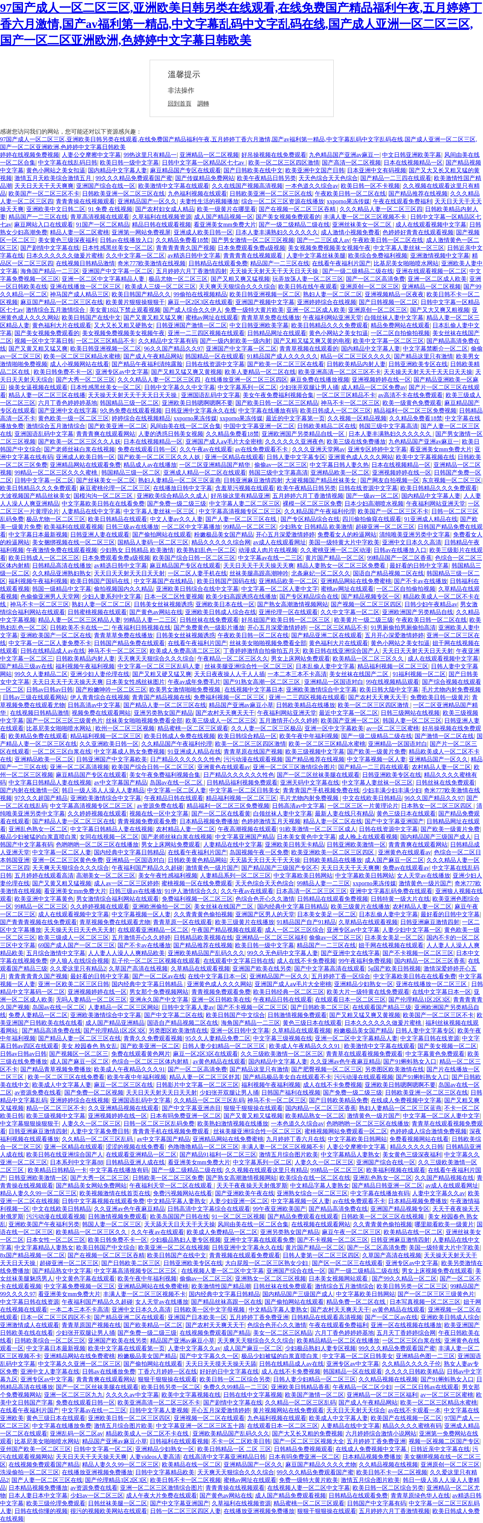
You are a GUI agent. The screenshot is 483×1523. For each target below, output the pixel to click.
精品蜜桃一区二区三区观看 (192, 728)
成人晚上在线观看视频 (368, 837)
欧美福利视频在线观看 (395, 1170)
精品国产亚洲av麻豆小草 (241, 705)
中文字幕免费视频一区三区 (79, 1286)
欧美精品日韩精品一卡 (57, 1170)
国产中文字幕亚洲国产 (394, 821)
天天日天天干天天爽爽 (44, 186)
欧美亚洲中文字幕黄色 (44, 899)
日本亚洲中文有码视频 (376, 170)
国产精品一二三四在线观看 (395, 178)
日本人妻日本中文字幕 (38, 1495)
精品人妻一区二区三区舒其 (204, 1077)
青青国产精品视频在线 (161, 697)
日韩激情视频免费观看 (297, 1015)
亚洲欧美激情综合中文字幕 (321, 689)
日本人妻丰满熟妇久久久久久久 (276, 232)
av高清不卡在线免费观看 (410, 395)
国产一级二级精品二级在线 (294, 224)
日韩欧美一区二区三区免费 (167, 1178)
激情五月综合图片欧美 (288, 1154)
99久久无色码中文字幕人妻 (282, 953)
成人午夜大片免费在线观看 (161, 1495)
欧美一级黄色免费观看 (412, 403)
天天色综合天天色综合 (328, 178)
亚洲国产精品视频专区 (399, 1209)
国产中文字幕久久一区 (209, 1356)
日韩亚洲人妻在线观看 (99, 534)
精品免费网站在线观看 (400, 325)
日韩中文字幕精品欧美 (164, 1472)
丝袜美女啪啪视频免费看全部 (267, 643)
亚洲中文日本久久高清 (411, 542)
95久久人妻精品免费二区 (218, 1038)
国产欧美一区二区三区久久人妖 (79, 441)
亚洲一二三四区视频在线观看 (206, 333)
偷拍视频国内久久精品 (123, 589)
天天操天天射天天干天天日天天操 (274, 271)
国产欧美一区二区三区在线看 (285, 364)
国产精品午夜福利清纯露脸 (147, 364)
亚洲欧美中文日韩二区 (55, 209)
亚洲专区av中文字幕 (121, 372)
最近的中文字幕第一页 (295, 418)
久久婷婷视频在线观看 (97, 813)
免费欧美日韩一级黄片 (439, 697)
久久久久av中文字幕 (132, 1395)
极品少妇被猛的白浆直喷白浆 (38, 837)
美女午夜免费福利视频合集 (278, 395)
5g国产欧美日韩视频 (394, 968)
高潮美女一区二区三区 (105, 875)
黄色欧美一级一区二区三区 (73, 418)
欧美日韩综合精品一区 (247, 736)
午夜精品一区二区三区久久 (232, 658)
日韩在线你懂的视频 (41, 1511)
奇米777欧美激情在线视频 (152, 263)
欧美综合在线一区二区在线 (314, 1178)
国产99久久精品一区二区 (404, 1278)
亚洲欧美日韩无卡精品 (294, 844)
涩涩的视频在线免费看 (135, 1147)
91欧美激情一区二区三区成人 (317, 829)
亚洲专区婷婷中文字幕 (377, 449)
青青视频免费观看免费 (147, 821)
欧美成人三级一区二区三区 (160, 286)
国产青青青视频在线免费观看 (38, 922)
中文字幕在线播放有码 (267, 410)
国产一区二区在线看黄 (221, 813)
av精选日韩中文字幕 (194, 255)
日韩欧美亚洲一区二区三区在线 (123, 193)
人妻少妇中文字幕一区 (411, 930)
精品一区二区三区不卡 (55, 1108)
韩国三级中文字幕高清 (388, 426)
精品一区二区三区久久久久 (355, 356)
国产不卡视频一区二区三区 (417, 953)
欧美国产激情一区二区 (314, 1395)
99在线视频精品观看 (392, 682)
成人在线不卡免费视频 (306, 961)
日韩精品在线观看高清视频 (326, 1317)
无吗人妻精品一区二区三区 (91, 999)
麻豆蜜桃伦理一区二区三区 (114, 488)
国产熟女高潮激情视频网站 (292, 604)
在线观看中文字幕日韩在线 (238, 961)
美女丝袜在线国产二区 (359, 674)
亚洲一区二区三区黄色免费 (67, 860)
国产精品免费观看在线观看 (303, 1216)
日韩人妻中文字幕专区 (296, 457)
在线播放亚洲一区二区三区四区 (246, 379)
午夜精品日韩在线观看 (173, 798)
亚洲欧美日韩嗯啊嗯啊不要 (197, 403)
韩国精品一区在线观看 (214, 356)
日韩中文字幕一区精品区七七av (204, 162)
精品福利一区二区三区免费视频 (415, 410)
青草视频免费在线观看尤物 (114, 922)
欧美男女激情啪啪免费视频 (185, 689)
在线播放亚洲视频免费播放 (97, 1472)
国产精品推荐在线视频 (418, 193)
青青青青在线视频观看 (253, 255)
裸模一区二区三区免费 (312, 503)
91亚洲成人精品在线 (431, 519)
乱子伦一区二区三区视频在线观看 (156, 961)
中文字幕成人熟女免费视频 (129, 751)
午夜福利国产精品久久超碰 (147, 868)
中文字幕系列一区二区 (247, 387)
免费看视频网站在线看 (419, 1139)
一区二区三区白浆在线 (61, 751)
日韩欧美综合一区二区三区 (49, 1340)
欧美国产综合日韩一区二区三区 (194, 558)
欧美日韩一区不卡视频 (370, 186)
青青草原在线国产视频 (253, 751)
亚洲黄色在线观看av (223, 767)
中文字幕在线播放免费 (61, 1426)
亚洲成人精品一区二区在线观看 (204, 472)
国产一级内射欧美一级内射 (235, 341)
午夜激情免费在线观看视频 (61, 550)
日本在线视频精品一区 (413, 162)
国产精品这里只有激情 (423, 356)
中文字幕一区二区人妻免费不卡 (49, 643)
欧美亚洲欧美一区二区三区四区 (333, 852)
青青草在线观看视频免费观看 (364, 1054)
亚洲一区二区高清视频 (79, 767)
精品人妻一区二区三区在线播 (46, 395)
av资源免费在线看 (160, 806)
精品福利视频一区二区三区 (392, 666)
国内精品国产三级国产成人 (435, 837)
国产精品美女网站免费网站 (91, 1185)
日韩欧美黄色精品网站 (197, 860)
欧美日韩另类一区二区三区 (412, 1286)
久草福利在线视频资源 (161, 217)
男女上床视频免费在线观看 (437, 1271)
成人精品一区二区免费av (373, 387)
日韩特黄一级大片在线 (400, 899)
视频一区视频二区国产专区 (444, 1441)
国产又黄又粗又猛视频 (61, 883)
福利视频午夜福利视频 (38, 581)
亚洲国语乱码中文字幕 (210, 395)
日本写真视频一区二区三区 (425, 1302)
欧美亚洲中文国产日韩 (314, 170)
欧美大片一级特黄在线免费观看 (368, 992)
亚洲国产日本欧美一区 (197, 1317)
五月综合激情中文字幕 (55, 953)
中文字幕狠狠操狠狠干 (29, 1123)
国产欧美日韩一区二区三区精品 (276, 403)
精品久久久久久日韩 (416, 1147)
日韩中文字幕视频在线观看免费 (103, 1201)
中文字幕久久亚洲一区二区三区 (79, 1364)
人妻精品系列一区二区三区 (235, 875)
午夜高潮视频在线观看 (247, 829)
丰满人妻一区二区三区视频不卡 (365, 217)
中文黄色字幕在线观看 (85, 1278)
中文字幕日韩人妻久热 (339, 465)
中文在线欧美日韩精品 (372, 798)
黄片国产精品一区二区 (334, 558)
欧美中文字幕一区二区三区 (388, 341)
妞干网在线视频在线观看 (391, 945)
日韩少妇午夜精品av (430, 604)
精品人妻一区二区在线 (332, 821)
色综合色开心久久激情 (265, 899)
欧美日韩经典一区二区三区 (288, 992)
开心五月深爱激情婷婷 (285, 534)
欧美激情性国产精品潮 (221, 1286)
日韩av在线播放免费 (108, 1371)
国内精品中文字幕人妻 (117, 170)
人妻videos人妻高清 (154, 1457)
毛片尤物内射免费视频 (451, 689)
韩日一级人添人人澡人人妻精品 (103, 790)
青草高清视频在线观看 (99, 217)
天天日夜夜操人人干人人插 (229, 674)
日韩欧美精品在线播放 (305, 705)
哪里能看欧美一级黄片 (444, 1224)
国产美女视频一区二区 (447, 1046)
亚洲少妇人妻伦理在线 (99, 674)
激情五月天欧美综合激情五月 (53, 178)
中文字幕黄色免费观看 (435, 1054)
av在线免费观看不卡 (262, 449)
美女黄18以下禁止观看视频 (124, 310)
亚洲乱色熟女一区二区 (38, 829)
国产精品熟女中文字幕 (61, 1271)
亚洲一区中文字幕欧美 (334, 728)
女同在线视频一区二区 (109, 837)
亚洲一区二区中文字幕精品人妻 (104, 279)
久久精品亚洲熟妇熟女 (61, 573)
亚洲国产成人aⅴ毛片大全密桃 (224, 441)
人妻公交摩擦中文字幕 (91, 155)
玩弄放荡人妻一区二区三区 (307, 279)
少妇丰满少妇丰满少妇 (391, 790)
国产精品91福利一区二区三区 (218, 1154)
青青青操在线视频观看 (85, 201)
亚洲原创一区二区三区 (369, 286)
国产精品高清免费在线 (51, 1030)
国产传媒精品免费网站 (204, 178)
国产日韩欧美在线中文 (253, 170)
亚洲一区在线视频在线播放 (406, 1325)
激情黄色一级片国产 (212, 868)
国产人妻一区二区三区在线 (241, 519)
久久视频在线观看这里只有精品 (266, 1170)
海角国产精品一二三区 (49, 271)
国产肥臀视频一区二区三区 (326, 1069)
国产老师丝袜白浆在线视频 (79, 449)
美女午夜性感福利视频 (167, 875)
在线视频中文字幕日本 (253, 689)
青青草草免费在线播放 (270, 317)
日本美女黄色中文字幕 (306, 837)
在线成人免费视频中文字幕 (406, 1100)
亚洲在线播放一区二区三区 (86, 286)
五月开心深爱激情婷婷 (394, 635)
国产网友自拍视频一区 (389, 480)
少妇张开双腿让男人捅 (309, 387)
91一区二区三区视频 (238, 1216)
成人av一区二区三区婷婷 (126, 883)
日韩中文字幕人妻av (187, 1007)
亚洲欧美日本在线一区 (225, 604)
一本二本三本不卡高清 (297, 674)
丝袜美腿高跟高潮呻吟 (259, 573)
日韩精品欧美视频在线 (203, 937)
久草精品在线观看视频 (368, 922)
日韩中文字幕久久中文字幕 (179, 387)
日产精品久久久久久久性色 (185, 759)
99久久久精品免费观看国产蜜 (133, 178)
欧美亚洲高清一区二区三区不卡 (339, 372)
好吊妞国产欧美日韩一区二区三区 (286, 620)
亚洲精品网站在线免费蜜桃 (355, 581)
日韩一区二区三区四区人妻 (185, 1511)
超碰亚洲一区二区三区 (385, 527)
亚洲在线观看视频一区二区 (431, 271)
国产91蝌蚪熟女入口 (409, 1061)
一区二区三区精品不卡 (105, 341)
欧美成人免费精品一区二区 (222, 1232)
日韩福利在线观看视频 (179, 1441)
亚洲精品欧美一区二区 (340, 472)
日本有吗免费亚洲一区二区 (185, 1116)
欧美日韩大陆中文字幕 (389, 689)
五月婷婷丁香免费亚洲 (259, 1317)
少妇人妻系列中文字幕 (111, 596)
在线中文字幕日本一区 (217, 976)
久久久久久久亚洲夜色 (294, 441)
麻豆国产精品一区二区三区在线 (61, 302)
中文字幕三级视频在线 (282, 1038)
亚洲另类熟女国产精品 (163, 713)
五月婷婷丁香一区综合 (340, 976)
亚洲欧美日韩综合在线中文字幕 (197, 589)
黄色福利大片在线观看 (61, 325)
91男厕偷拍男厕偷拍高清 (403, 627)
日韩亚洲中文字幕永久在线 (200, 410)
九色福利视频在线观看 (197, 193)
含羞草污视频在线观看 (244, 488)
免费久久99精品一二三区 (235, 1387)
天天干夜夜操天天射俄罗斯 (252, 1185)
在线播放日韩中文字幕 (182, 488)
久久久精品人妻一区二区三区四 (381, 209)
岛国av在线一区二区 (177, 782)
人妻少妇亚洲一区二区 (238, 1201)
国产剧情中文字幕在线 (49, 248)
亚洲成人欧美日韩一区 (203, 232)
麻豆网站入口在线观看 (43, 224)
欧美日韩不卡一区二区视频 (391, 1472)
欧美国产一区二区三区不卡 (43, 193)
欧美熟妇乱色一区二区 (206, 550)
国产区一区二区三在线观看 (347, 1263)
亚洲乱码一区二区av (76, 1433)
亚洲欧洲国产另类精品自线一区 (304, 434)
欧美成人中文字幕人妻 (61, 1085)
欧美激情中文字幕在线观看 (173, 186)
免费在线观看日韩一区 (147, 449)
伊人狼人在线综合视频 (79, 961)
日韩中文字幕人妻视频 (158, 1410)
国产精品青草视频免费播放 (55, 1069)
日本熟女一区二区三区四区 (437, 806)
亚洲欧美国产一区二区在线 (55, 635)
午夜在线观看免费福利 (402, 201)
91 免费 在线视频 (110, 209)
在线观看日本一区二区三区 (350, 999)
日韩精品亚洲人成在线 (135, 1162)
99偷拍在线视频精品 (200, 294)
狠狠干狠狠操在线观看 (253, 1108)
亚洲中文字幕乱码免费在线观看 (391, 891)
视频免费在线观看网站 (101, 713)
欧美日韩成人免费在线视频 (179, 736)
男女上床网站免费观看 (300, 658)
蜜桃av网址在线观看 (212, 317)
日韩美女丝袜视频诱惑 (163, 604)
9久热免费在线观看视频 (131, 410)
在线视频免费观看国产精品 (215, 1333)
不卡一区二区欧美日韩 (241, 1441)
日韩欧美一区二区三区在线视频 (383, 1216)
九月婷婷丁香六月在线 (295, 1139)
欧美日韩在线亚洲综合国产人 (341, 651)
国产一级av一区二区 (372, 496)
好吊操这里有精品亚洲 (240, 496)
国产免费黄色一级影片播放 (209, 627)
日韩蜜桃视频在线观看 (97, 612)
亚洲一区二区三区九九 (73, 1395)
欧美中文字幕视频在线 (425, 457)
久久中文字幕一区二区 (135, 255)
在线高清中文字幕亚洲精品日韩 (224, 1457)
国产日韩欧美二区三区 (320, 1007)
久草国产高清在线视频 (138, 968)
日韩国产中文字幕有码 (376, 1503)
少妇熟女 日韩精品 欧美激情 (316, 527)
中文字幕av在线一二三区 (270, 558)
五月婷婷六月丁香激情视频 (307, 496)
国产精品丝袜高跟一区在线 (226, 1302)
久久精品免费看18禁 (182, 240)
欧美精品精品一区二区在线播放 (338, 1340)
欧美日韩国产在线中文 (91, 317)
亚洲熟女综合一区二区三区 (312, 1193)
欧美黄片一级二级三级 (363, 620)
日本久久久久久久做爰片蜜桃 (64, 255)
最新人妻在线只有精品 (344, 813)
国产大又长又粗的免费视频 (307, 1433)
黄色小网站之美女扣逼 (55, 170)
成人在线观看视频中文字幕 (430, 224)
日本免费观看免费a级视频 (251, 248)
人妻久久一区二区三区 (91, 1123)
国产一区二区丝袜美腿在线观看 (318, 775)
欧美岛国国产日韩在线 (179, 1216)
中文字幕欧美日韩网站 (303, 875)
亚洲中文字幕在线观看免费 (259, 1240)
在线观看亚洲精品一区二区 (153, 930)
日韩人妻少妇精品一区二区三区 (224, 1046)
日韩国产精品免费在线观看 (129, 643)
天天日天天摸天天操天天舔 (221, 1364)
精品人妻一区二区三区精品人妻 (79, 620)
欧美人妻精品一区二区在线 (260, 372)
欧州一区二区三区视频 (124, 728)
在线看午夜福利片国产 (341, 263)
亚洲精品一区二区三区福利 (270, 937)
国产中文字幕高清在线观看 (329, 968)
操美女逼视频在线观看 (38, 387)
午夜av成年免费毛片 (194, 682)
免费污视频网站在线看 (182, 1193)
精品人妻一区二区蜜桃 (79, 232)
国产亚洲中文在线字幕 (67, 410)
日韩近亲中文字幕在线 (440, 1449)
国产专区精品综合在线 (310, 519)
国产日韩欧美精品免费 (338, 1100)
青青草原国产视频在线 (91, 1325)
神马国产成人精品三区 (79, 294)
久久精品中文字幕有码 (167, 341)
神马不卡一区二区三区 (350, 403)
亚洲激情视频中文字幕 (439, 255)
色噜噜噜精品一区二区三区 (203, 1147)
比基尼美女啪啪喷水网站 (406, 263)
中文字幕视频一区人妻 (376, 759)
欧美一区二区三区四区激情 (283, 162)
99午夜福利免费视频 (365, 961)
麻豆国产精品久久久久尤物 (320, 1464)
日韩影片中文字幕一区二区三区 (197, 1085)
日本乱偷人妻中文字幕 (325, 666)
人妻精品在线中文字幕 (91, 511)
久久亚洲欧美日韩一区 (109, 744)
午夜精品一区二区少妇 (362, 1387)
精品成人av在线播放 (149, 465)
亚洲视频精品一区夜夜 (394, 294)
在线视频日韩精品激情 (85, 263)
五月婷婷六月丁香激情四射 (191, 271)
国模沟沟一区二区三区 (104, 496)
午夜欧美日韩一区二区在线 (350, 193)
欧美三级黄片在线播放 (360, 906)
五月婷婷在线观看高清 (44, 875)
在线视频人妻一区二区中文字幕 (222, 1271)
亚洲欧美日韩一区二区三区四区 (129, 1418)
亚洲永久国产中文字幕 (158, 999)
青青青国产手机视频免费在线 (321, 790)
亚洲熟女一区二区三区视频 (270, 1278)
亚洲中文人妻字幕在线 (49, 1371)
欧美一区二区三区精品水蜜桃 (82, 356)
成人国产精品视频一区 (223, 217)
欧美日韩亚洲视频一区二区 (264, 294)
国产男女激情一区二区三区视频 (252, 240)
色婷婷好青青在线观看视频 (417, 232)
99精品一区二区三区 (249, 527)
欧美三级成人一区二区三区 (221, 720)
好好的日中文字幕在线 (229, 1371)
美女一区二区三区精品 (282, 1333)
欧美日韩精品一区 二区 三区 (234, 1449)
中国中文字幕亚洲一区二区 (259, 426)
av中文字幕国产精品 (120, 782)
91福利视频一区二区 (419, 674)
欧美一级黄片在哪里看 (226, 209)
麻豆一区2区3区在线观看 (200, 302)
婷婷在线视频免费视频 (29, 155)
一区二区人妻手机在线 (197, 573)
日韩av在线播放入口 (126, 240)
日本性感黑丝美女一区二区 (117, 248)
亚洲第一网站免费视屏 (141, 232)
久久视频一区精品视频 (357, 418)
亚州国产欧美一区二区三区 (35, 1449)
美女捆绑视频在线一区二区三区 (73, 542)
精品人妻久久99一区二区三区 (38, 1193)
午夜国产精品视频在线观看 (226, 930)
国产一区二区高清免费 (375, 279)
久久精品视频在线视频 (388, 1379)
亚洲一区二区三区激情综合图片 (294, 767)
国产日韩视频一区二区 (388, 302)
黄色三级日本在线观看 (406, 813)
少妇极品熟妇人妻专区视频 (185, 1240)
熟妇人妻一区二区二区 (332, 294)
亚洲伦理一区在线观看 (288, 612)
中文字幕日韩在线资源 (429, 1038)
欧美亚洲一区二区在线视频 (173, 1247)
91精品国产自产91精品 (306, 922)
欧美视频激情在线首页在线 (114, 1193)
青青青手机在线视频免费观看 (171, 1131)
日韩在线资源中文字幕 (215, 364)
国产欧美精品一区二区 (153, 1325)
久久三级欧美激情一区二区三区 (282, 1054)
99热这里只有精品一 (150, 155)
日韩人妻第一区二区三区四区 (321, 1255)
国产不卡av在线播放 (420, 581)
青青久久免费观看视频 (153, 1038)
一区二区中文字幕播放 (191, 527)
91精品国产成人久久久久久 (282, 356)
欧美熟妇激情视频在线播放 (232, 1123)
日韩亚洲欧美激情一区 (356, 844)
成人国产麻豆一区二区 (394, 860)
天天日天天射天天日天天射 (129, 573)
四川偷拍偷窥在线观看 (371, 519)
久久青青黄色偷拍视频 (203, 914)
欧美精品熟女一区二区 (314, 1116)
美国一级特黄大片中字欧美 (344, 542)
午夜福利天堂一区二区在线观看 (171, 1185)
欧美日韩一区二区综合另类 (235, 1379)
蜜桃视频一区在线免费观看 (196, 883)
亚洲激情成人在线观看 (29, 1325)
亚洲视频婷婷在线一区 (381, 379)
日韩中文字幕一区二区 (44, 480)
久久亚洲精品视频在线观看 (123, 1108)
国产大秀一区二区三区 (85, 379)
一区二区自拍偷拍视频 (400, 333)
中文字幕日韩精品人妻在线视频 (49, 782)
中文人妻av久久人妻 (176, 519)
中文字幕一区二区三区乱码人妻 (160, 666)
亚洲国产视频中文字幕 (265, 302)
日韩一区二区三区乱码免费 (158, 1123)
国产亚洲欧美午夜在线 (244, 1193)
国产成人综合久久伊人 (192, 310)
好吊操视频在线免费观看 (273, 155)
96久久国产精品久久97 (173, 348)
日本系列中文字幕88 (76, 1162)
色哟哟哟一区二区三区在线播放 (97, 844)
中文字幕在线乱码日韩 (67, 162)
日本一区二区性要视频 (173, 596)
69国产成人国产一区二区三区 (76, 945)
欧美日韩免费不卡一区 (63, 372)
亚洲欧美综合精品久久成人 (172, 496)
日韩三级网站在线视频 (410, 713)
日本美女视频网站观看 (339, 1278)
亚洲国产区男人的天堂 (265, 914)
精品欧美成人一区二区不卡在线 (148, 1433)
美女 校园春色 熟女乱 (89, 1046)
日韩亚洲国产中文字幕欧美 (111, 759)
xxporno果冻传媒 (348, 201)
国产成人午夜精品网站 (153, 356)
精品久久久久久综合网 (221, 542)
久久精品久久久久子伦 (411, 1364)
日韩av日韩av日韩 (49, 689)
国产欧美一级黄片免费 (376, 751)
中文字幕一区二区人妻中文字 (279, 589)
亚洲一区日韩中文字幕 (239, 1030)
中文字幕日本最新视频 (38, 534)
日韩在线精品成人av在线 (52, 651)
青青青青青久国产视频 (185, 248)
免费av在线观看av (405, 868)
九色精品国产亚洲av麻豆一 (344, 155)
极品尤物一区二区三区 (178, 279)
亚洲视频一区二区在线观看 (209, 1418)
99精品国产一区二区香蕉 (399, 558)
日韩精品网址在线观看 (276, 333)
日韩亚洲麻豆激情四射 (253, 480)
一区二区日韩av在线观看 (426, 1387)
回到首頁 (179, 103)
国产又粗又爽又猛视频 (240, 279)
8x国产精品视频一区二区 (32, 1255)
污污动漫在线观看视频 (253, 759)
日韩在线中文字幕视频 (252, 1395)
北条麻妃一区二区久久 (320, 573)
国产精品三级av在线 (26, 666)
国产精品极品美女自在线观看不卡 (287, 1077)
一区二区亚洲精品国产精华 (215, 465)
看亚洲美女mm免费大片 (225, 224)
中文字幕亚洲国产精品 (244, 837)
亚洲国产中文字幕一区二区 (117, 271)
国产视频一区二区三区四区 (366, 604)
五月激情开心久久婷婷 (288, 720)
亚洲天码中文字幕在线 (309, 782)
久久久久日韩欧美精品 (414, 1371)
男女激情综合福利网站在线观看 (117, 899)
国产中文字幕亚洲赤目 (191, 1108)
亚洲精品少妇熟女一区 (363, 984)
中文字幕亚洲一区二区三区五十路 (200, 1426)
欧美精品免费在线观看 (38, 736)
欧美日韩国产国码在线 (100, 581)
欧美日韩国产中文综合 (235, 1015)
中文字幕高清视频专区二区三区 (240, 511)
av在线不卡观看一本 (414, 1410)
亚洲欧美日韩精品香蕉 (300, 1387)
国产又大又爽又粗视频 (439, 310)
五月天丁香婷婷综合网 (406, 1333)
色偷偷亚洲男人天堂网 (49, 596)
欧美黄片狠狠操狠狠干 (135, 302)
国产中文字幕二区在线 (173, 1015)
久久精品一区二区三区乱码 (209, 1100)
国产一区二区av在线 (158, 976)
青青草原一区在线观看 (182, 922)
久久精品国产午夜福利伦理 (319, 511)
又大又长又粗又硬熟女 (123, 325)
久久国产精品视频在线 (444, 1178)
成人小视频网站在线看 (79, 364)
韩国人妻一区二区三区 (412, 720)
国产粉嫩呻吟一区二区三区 (111, 689)
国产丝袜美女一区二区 (105, 480)
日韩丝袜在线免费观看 (209, 620)
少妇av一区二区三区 (96, 1495)
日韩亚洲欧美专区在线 (418, 364)
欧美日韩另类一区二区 (170, 1387)
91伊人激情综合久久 (191, 891)
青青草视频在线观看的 (309, 348)
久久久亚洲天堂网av (318, 449)
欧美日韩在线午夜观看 (307, 286)
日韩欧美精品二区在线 (326, 426)
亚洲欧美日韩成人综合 (450, 1317)
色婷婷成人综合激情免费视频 (428, 1131)
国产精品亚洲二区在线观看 (326, 635)
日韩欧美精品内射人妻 (356, 364)
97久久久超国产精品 (41, 798)
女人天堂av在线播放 (423, 875)
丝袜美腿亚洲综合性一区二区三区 (248, 666)
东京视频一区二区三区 (451, 480)
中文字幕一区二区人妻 (176, 790)
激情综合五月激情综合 (56, 310)
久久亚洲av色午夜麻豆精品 (345, 1061)
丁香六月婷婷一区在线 (167, 1371)
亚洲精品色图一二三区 (425, 1356)
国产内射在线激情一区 (29, 790)
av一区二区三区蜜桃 (392, 728)
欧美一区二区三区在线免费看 (66, 1077)
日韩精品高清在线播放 (61, 565)
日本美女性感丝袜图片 (135, 682)
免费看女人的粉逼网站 (347, 534)
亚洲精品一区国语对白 (333, 682)
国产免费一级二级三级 (176, 503)
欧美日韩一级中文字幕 (129, 162)
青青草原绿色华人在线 (420, 1495)
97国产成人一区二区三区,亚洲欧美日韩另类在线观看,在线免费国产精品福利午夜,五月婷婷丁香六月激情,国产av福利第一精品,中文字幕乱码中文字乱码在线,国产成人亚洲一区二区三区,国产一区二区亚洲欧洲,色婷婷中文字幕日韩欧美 (241, 24)
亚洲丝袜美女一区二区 (362, 224)
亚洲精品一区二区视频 (209, 155)
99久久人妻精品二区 (41, 674)
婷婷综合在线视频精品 (141, 418)
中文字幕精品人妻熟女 (350, 1154)
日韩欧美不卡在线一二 (79, 627)
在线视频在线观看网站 (320, 1224)
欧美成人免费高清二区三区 (185, 651)
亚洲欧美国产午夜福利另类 (43, 1224)
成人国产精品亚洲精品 (114, 1023)
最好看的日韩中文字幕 (419, 565)
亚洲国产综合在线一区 (105, 186)
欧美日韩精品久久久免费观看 (329, 325)
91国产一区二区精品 (102, 224)
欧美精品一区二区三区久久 (369, 658)
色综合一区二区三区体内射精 (151, 1061)
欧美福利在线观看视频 (73, 527)
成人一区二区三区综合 (294, 930)
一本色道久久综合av (311, 186)
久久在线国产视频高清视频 (247, 186)
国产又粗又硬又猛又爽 (161, 674)
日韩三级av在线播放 (132, 527)
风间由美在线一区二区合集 (185, 426)
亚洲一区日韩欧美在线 (221, 999)
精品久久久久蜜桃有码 (412, 1426)
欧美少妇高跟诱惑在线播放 (241, 596)
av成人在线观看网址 (279, 542)
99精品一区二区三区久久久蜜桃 (56, 472)
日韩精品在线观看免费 (218, 263)
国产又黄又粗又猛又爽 (153, 317)
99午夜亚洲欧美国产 (279, 1209)
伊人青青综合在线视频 (99, 697)
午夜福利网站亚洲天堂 (332, 317)
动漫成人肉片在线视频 (267, 550)
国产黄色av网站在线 (155, 612)
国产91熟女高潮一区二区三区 (262, 682)
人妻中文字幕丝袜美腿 (316, 255)
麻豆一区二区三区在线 (123, 1085)
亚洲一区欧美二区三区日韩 (73, 984)
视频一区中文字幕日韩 (44, 341)
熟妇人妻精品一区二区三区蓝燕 (179, 480)
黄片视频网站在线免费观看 (288, 1410)
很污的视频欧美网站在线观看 (108, 1511)
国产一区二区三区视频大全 (308, 1441)
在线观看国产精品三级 (381, 1007)
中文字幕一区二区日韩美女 (244, 790)
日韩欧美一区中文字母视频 (210, 1309)
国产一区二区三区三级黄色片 (64, 720)
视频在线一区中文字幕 (158, 813)
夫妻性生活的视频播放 (209, 201)
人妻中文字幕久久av (438, 1193)
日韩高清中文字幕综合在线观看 (208, 1209)
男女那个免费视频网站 (158, 992)
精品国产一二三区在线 (38, 217)
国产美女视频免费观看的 (288, 217)
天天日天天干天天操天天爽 (258, 565)
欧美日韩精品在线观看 (117, 519)
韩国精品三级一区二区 (129, 403)
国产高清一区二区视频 (351, 162)
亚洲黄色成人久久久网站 (360, 457)
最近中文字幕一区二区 (348, 713)
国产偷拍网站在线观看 (161, 534)
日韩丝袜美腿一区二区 (117, 1503)
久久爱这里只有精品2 (78, 968)
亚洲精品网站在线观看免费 (85, 465)
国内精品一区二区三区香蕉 (429, 961)
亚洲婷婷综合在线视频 (326, 302)
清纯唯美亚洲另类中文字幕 (414, 534)
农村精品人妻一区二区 (441, 767)
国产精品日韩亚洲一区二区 (387, 1185)
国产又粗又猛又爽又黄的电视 (311, 341)
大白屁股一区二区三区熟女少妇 (267, 1263)
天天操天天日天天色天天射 (79, 930)
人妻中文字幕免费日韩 (99, 1131)
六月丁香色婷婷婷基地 (67, 403)
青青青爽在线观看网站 (105, 434)
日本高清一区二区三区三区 (311, 891)
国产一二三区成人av (323, 240)
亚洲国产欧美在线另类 (262, 968)
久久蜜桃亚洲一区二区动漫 (335, 550)
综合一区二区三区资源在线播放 (282, 201)
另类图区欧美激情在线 (178, 1030)
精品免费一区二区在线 (356, 1302)
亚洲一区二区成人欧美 (437, 279)
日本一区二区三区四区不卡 (55, 1317)
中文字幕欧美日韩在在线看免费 (103, 503)
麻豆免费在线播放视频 (319, 379)
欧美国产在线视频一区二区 (406, 1418)
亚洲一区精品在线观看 (234, 457)
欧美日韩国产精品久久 (141, 294)
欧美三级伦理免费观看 (55, 1503)
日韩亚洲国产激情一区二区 (191, 325)
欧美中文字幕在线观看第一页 (126, 1348)
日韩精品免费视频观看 (303, 1449)
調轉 (203, 103)
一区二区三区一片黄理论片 (362, 806)
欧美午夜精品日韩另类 (266, 178)
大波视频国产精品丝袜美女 (321, 480)
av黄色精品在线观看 (219, 1061)
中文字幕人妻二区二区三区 (244, 503)
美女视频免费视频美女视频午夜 (329, 248)
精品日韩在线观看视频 (161, 224)
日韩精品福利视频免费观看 (242, 782)
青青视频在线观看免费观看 (244, 1255)
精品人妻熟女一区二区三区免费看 (342, 565)
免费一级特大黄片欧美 (254, 310)
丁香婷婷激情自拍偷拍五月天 (261, 651)
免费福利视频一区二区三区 (230, 697)
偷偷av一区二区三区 (280, 465)
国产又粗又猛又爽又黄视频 (186, 372)
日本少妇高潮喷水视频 (374, 503)
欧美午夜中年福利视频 (309, 736)
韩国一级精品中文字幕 (61, 589)
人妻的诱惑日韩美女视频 (170, 434)
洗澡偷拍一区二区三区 (29, 1472)
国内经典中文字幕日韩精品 (129, 852)
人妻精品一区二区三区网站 (123, 1007)
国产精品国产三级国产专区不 (279, 868)
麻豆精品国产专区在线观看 (185, 170)
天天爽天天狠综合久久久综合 (237, 286)
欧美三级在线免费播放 (356, 441)
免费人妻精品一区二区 (38, 1015)
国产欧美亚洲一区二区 (117, 426)
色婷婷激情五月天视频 (270, 821)
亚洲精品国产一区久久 (147, 201)
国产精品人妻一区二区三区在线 (164, 705)
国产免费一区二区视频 (93, 1092)
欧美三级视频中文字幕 (314, 751)
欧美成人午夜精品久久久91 (305, 1046)
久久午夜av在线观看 (206, 449)
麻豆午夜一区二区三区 (351, 1232)
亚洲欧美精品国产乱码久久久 (206, 953)
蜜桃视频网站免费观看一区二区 (346, 1131)
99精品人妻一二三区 (150, 620)
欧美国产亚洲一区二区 (350, 720)
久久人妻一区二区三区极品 (266, 728)
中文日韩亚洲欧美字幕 (411, 155)
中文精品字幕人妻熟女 (319, 1185)
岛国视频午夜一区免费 (259, 852)
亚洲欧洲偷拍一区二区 (161, 906)
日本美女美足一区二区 (326, 914)
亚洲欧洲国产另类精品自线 (417, 612)
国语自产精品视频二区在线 (388, 573)
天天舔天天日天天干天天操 (264, 860)
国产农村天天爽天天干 (377, 697)
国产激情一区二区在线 (444, 736)
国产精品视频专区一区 (370, 596)
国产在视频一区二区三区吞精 (298, 209)
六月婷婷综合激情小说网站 (381, 1433)
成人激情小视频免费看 (350, 232)
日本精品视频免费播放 (209, 821)
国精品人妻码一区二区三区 (153, 542)
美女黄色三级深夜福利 (67, 240)
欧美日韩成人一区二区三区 (335, 410)
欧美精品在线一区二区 (413, 1232)
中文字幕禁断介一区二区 (435, 348)
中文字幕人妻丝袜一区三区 (408, 248)
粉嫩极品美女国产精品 (223, 534)
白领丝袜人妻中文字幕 (394, 317)
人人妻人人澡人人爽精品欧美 (126, 953)
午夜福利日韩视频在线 (141, 627)
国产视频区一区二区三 (78, 1054)
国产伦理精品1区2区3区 (419, 999)
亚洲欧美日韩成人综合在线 (220, 612)
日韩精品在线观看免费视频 (332, 899)
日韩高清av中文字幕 (94, 705)
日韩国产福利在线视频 (290, 1092)
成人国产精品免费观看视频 (290, 1495)
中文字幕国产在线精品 (164, 581)
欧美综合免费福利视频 (377, 255)
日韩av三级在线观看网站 (35, 697)
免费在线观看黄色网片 (140, 1054)
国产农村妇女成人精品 (164, 209)
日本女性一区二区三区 (55, 1240)
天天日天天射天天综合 (355, 1410)
